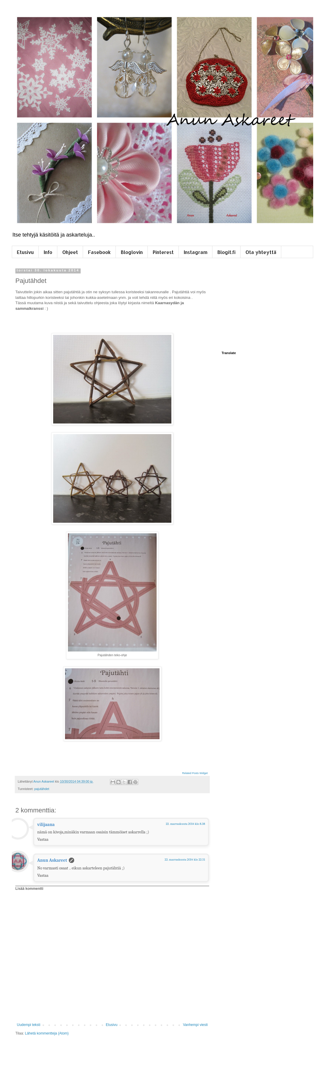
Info (48, 252)
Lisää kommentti (29, 889)
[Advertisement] (263, 305)
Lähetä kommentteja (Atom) (47, 1033)
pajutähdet (41, 789)
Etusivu (25, 252)
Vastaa (42, 839)
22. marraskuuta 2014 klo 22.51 (185, 859)
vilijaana (46, 824)
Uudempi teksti (28, 1025)
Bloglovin (132, 252)
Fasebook (99, 252)
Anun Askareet (52, 860)
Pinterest (163, 252)
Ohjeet (70, 252)
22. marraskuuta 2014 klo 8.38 (185, 824)
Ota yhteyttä (261, 252)
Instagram (195, 252)
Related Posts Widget (195, 773)
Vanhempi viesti (195, 1025)
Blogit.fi (226, 252)
